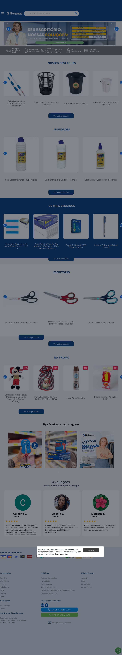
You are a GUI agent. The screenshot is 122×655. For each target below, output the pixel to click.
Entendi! (91, 550)
